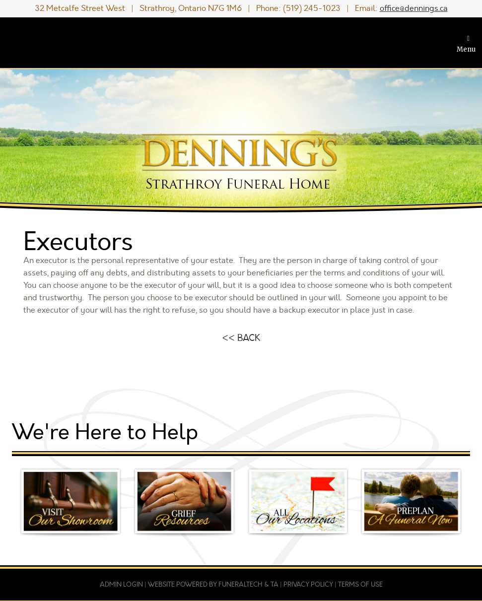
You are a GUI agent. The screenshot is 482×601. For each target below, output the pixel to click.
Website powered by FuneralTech (205, 584)
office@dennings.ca (414, 8)
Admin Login (121, 584)
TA (274, 584)
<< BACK (241, 338)
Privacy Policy (308, 584)
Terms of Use (360, 584)
